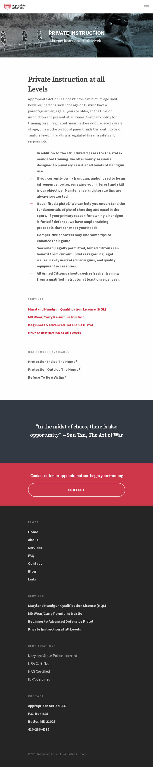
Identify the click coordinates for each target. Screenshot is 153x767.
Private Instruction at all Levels (54, 332)
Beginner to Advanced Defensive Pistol (60, 325)
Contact (35, 563)
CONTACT (76, 490)
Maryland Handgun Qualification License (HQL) (67, 309)
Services (35, 547)
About (33, 539)
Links (32, 579)
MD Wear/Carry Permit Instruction (56, 317)
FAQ (31, 555)
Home (33, 531)
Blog (32, 571)
